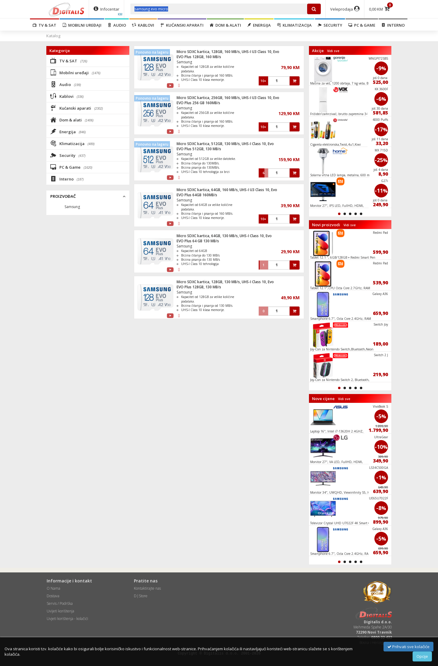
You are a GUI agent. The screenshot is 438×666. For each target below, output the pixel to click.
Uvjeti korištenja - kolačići (67, 618)
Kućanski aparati (182, 25)
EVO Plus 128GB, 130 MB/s (199, 287)
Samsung (184, 62)
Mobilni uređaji (81, 25)
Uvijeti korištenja (60, 611)
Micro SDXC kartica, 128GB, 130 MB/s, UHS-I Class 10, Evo (225, 281)
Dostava (53, 595)
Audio (117, 25)
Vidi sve (333, 51)
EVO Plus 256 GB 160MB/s (198, 102)
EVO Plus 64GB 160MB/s (197, 194)
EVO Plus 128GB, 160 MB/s (199, 56)
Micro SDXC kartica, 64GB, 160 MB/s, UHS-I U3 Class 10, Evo (227, 189)
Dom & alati (225, 25)
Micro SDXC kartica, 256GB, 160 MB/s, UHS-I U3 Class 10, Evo (228, 97)
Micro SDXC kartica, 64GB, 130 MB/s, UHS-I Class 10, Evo (224, 235)
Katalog (53, 35)
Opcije (422, 656)
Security (330, 25)
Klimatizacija (294, 25)
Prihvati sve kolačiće (408, 646)
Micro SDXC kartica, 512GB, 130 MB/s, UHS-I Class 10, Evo (225, 143)
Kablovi (143, 25)
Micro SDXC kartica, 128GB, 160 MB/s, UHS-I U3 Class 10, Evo (228, 51)
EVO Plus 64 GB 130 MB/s (198, 241)
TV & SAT (44, 25)
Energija (259, 25)
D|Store (141, 595)
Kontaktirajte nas (147, 588)
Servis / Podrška (60, 603)
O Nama (53, 588)
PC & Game (361, 25)
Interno (393, 25)
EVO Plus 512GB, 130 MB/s (199, 148)
